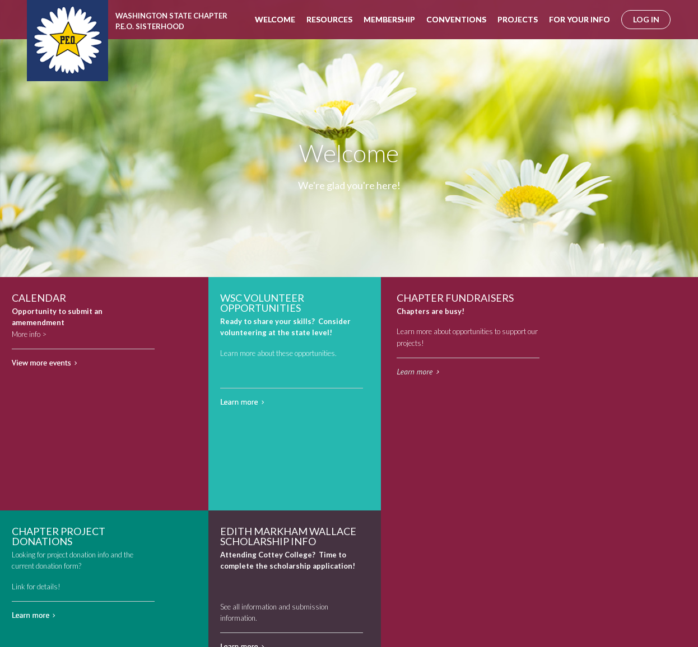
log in (646, 19)
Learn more (239, 402)
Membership (389, 19)
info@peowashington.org (249, 616)
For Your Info (579, 19)
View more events (41, 363)
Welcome (275, 19)
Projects (517, 19)
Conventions (456, 19)
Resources (329, 19)
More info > (29, 334)
